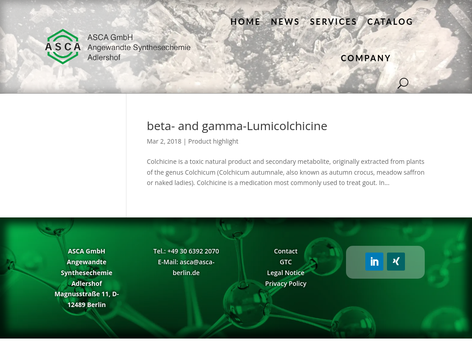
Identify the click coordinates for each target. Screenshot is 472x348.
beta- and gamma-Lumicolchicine (237, 126)
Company (366, 58)
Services (333, 22)
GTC (286, 262)
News (285, 22)
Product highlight (213, 141)
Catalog (390, 22)
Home (245, 22)
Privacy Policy (285, 283)
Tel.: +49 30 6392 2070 (186, 251)
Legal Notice (286, 272)
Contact (285, 251)
